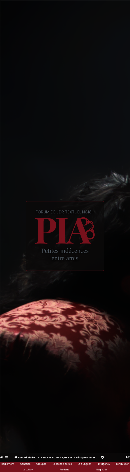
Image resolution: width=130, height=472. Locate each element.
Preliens (64, 469)
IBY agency (103, 464)
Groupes (41, 464)
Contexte (25, 464)
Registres (101, 469)
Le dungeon (85, 464)
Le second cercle (62, 464)
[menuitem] (1, 457)
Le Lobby (28, 469)
